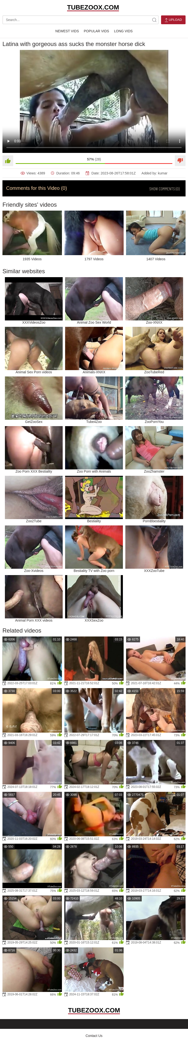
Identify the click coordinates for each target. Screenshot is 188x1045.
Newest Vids (67, 31)
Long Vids (123, 31)
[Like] (7, 160)
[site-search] (154, 20)
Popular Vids (96, 31)
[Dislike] (180, 160)
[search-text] (80, 19)
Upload (173, 20)
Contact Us (93, 1036)
